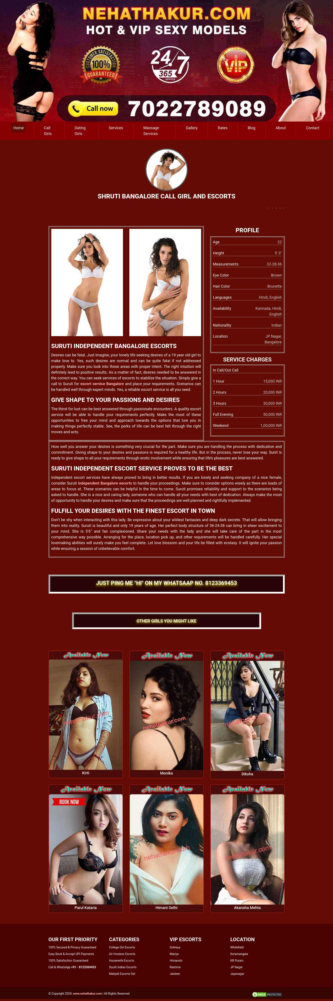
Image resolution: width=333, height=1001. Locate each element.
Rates (223, 128)
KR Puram (237, 960)
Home (18, 128)
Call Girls (47, 131)
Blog (251, 128)
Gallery (191, 128)
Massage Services (151, 131)
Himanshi (176, 960)
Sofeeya (175, 947)
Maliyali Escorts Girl (122, 973)
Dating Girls (80, 131)
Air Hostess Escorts (122, 954)
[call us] (166, 60)
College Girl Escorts (122, 947)
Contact (312, 128)
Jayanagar (237, 973)
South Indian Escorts (123, 967)
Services (116, 128)
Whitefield (237, 947)
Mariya (174, 954)
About (281, 128)
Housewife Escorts (121, 960)
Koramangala (239, 954)
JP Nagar (236, 967)
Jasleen (175, 973)
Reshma (175, 967)
